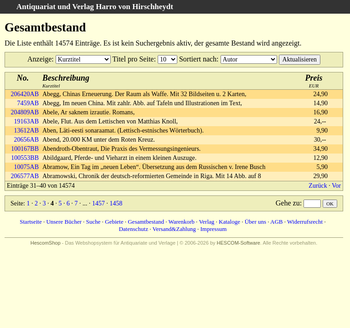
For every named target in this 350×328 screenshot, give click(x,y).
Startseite (30, 221)
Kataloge (229, 221)
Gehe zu (288, 203)
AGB (276, 221)
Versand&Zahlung (174, 229)
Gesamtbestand (146, 221)
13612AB (26, 130)
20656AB (26, 139)
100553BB (25, 157)
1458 (115, 203)
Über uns (255, 221)
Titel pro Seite (133, 59)
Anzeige (39, 59)
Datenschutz (133, 229)
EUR (314, 80)
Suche (93, 221)
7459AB (28, 103)
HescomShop (46, 243)
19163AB (26, 121)
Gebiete (114, 221)
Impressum (214, 229)
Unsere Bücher (64, 221)
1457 (98, 203)
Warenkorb (181, 221)
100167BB (25, 148)
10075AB (26, 167)
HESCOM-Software (238, 243)
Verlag (206, 221)
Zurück (318, 185)
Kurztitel (65, 80)
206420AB (25, 94)
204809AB (25, 112)
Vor (336, 185)
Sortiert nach (197, 59)
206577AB (25, 176)
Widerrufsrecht (305, 221)
